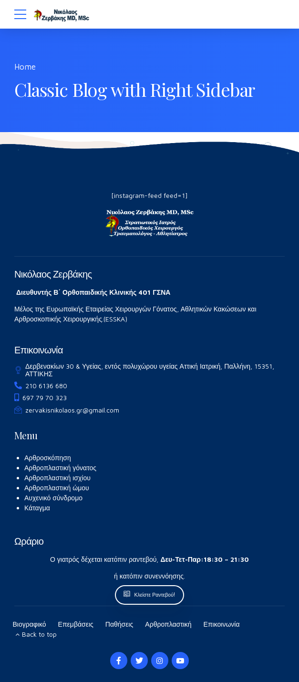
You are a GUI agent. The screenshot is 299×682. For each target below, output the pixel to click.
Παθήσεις (119, 624)
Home (25, 67)
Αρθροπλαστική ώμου (56, 488)
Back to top (39, 634)
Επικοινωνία (222, 624)
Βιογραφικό (29, 624)
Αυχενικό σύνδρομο (53, 498)
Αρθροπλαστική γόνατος (60, 468)
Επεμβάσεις (75, 624)
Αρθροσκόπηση (47, 458)
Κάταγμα (37, 508)
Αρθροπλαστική (168, 624)
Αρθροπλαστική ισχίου (57, 478)
